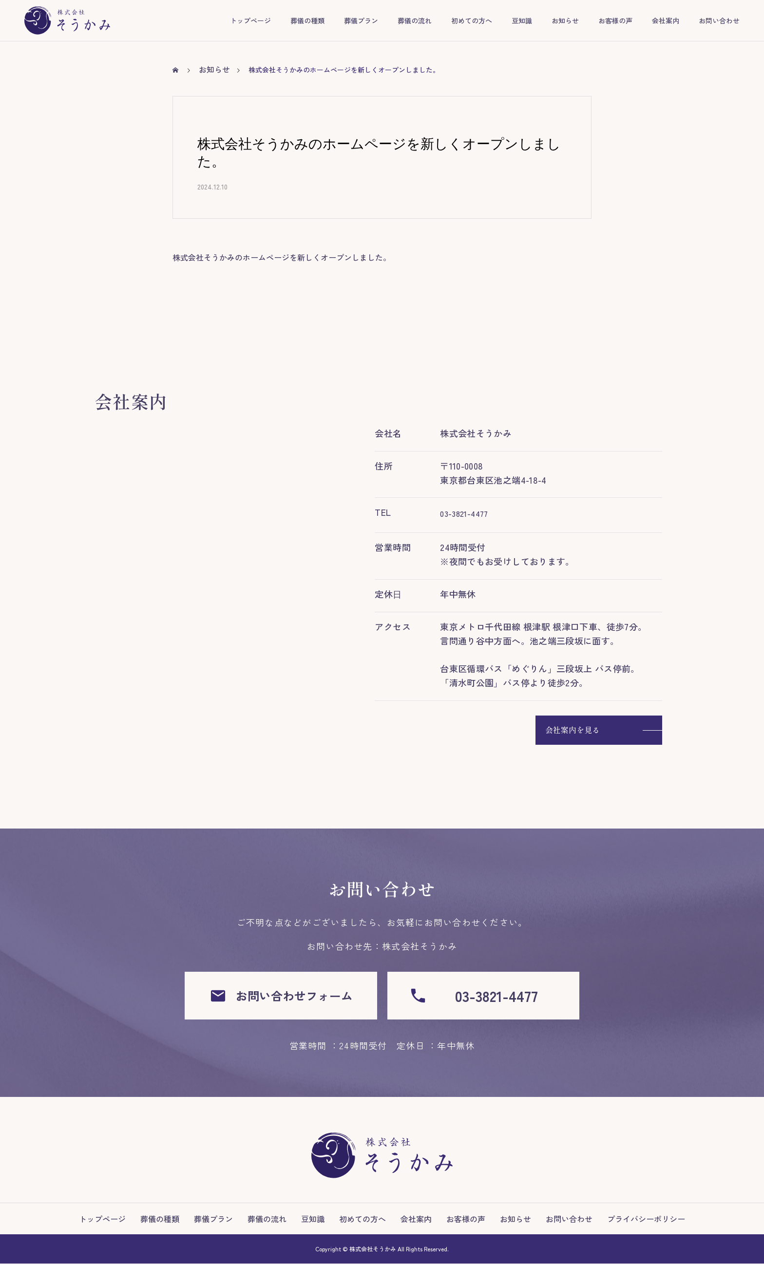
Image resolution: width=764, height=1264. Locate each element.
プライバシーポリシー (646, 1219)
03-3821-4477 (464, 513)
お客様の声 (615, 20)
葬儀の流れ (415, 20)
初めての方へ (471, 20)
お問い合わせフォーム (281, 995)
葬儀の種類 (307, 20)
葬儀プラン (361, 20)
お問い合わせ (719, 20)
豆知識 (522, 20)
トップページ (250, 20)
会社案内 (665, 20)
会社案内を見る (572, 730)
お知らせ (565, 20)
